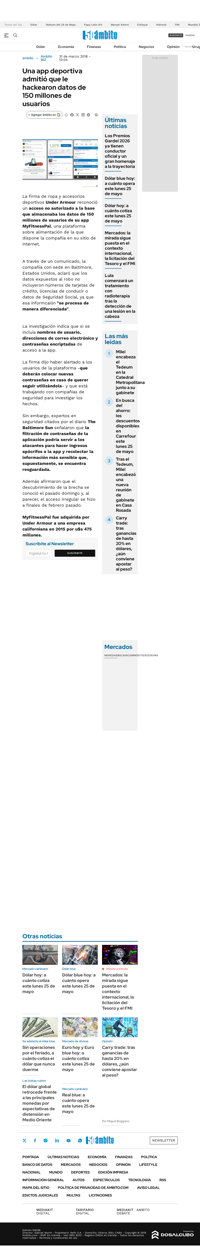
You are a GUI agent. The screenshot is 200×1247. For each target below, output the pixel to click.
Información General (43, 1180)
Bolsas (122, 655)
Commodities (137, 655)
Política (120, 47)
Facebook (35, 1140)
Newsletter (190, 46)
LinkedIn (57, 1140)
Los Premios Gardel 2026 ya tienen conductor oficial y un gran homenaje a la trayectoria (120, 151)
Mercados (71, 1164)
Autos (79, 1180)
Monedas (110, 655)
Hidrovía (161, 24)
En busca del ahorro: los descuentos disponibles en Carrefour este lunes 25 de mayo (128, 426)
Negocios (146, 47)
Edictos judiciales (40, 1195)
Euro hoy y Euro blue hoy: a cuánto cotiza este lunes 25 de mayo (78, 1058)
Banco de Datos (37, 1164)
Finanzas (94, 47)
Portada (30, 1157)
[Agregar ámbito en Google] (44, 115)
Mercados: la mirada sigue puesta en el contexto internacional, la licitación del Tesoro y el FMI (120, 248)
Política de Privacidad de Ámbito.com (93, 1187)
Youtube (68, 1140)
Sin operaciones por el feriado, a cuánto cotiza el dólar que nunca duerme (38, 1058)
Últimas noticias (63, 1157)
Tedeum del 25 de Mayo (61, 24)
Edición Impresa (113, 1172)
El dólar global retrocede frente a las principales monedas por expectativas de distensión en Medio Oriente (39, 1103)
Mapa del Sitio (35, 1187)
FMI (177, 24)
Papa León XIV (93, 24)
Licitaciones (100, 1195)
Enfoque (142, 24)
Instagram (45, 1140)
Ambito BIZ (46, 58)
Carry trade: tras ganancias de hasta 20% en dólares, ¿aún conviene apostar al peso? (126, 543)
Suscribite (75, 553)
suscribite (176, 35)
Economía (66, 47)
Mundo (56, 1172)
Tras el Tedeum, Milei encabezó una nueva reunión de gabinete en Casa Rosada (126, 484)
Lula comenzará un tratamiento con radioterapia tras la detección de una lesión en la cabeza (120, 296)
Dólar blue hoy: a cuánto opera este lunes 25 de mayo (120, 186)
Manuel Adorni (120, 24)
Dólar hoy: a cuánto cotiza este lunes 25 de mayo (118, 213)
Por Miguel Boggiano (115, 1121)
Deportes (80, 1172)
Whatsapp (80, 1140)
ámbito (28, 58)
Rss (162, 1180)
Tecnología (139, 1180)
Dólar (33, 24)
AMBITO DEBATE (133, 1211)
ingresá (190, 35)
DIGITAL (45, 1211)
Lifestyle (148, 1164)
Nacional (31, 1172)
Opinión (173, 47)
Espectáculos (106, 1180)
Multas (73, 1195)
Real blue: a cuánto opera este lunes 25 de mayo (78, 1103)
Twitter (24, 1140)
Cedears (152, 655)
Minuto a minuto (117, 969)
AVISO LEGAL (148, 1187)
